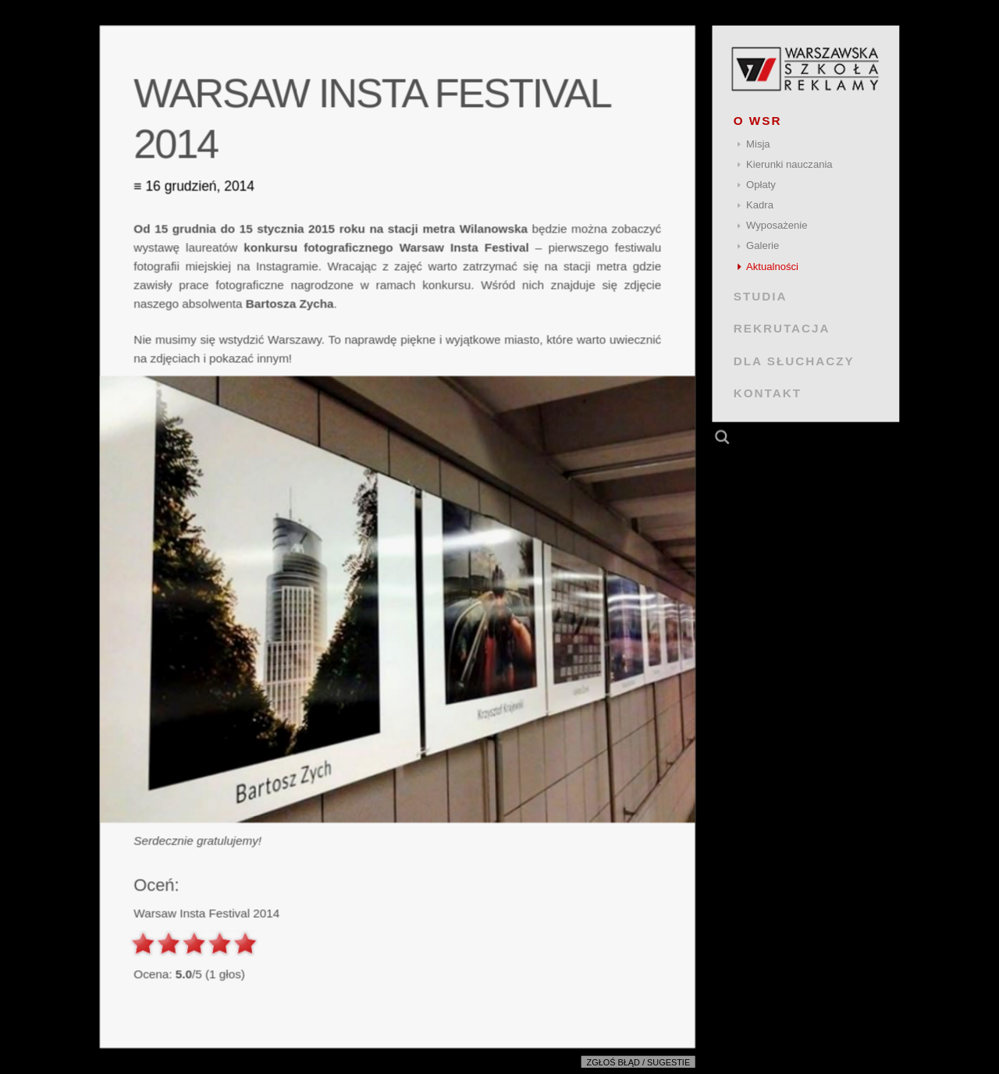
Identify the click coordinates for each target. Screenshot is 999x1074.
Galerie (762, 245)
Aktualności (772, 266)
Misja (758, 144)
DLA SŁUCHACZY (794, 360)
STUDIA (760, 296)
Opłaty (761, 184)
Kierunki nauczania (789, 164)
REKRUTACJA (782, 328)
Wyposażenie (776, 225)
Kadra (759, 205)
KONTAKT (768, 393)
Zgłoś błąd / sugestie (639, 1062)
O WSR (758, 120)
